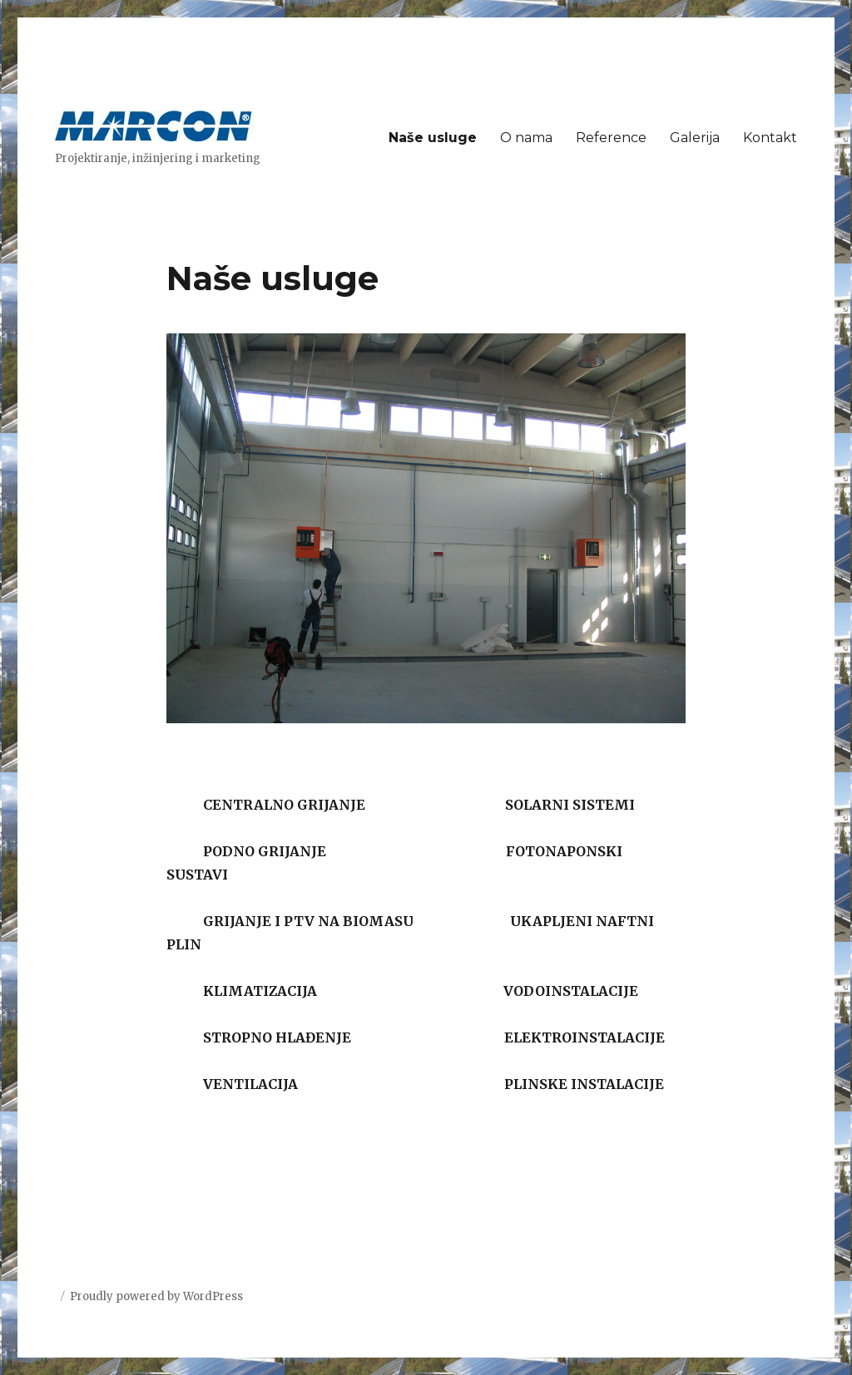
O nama (526, 137)
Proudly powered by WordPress (156, 1296)
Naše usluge (433, 137)
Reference (611, 137)
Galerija (695, 137)
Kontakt (770, 137)
